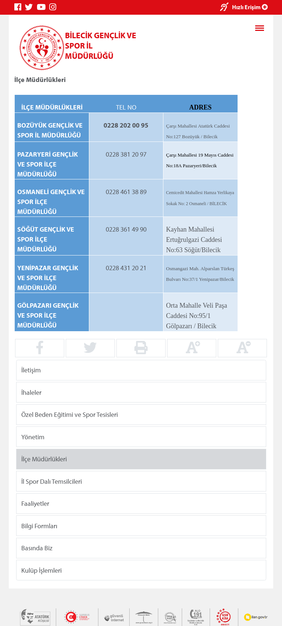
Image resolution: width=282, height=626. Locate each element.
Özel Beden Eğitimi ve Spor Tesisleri (69, 414)
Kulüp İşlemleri (41, 570)
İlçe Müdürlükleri (44, 459)
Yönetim (32, 436)
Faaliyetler (35, 503)
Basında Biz (37, 548)
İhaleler (31, 392)
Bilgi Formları (39, 525)
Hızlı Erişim (250, 7)
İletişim (31, 370)
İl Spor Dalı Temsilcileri (51, 481)
